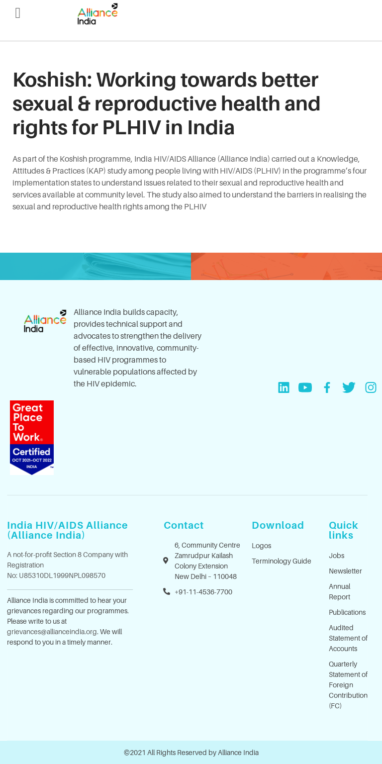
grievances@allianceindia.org (52, 631)
